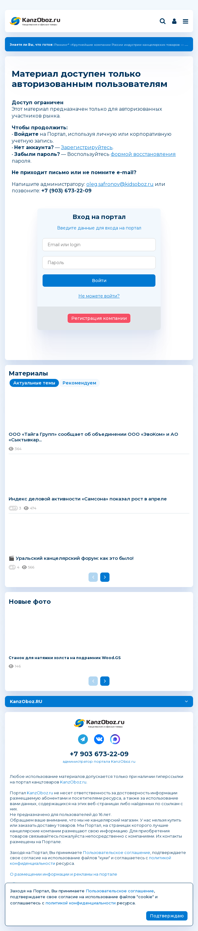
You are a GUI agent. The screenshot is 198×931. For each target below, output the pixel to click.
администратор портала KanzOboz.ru (99, 761)
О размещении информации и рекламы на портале (63, 874)
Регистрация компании (99, 318)
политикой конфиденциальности (81, 902)
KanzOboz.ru (73, 781)
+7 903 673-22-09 (99, 754)
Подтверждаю (167, 916)
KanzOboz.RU (26, 701)
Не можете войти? (99, 296)
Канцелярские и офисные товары (39, 24)
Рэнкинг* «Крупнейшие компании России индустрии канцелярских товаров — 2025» (101, 45)
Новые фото (30, 601)
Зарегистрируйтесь (87, 147)
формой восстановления (143, 154)
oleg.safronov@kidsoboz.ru (120, 184)
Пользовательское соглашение (116, 852)
